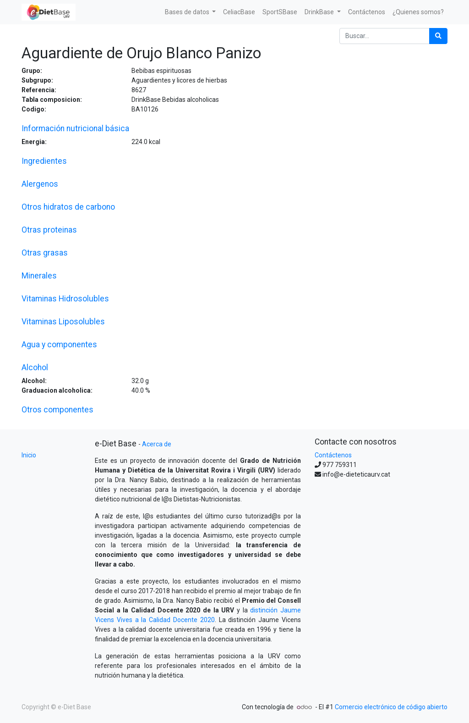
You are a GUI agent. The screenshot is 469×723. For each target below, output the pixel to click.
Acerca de (156, 444)
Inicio (29, 455)
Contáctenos (333, 455)
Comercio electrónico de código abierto (391, 707)
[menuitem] (239, 12)
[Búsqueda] (438, 36)
